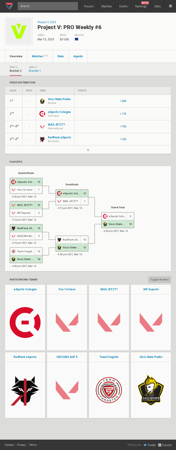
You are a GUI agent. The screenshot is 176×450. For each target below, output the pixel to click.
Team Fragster (109, 357)
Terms (33, 445)
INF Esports (151, 289)
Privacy (21, 445)
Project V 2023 (47, 22)
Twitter (150, 445)
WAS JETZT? (109, 289)
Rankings (142, 4)
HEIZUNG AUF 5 (67, 357)
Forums (89, 6)
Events (123, 6)
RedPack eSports (25, 357)
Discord (164, 445)
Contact (9, 445)
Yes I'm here (67, 289)
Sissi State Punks (151, 357)
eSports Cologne (25, 289)
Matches (106, 6)
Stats (157, 6)
